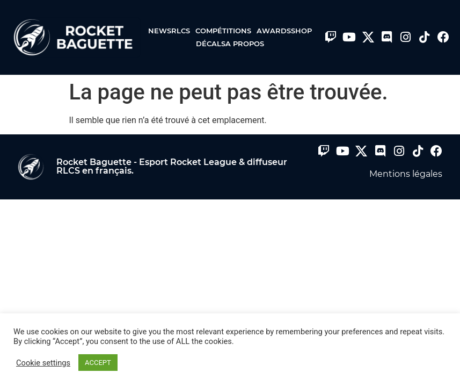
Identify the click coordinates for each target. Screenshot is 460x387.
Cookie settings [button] (43, 363)
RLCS (183, 30)
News (159, 30)
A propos (244, 43)
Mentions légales (405, 174)
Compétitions (226, 30)
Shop (301, 30)
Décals (210, 43)
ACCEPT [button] (98, 363)
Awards (274, 30)
